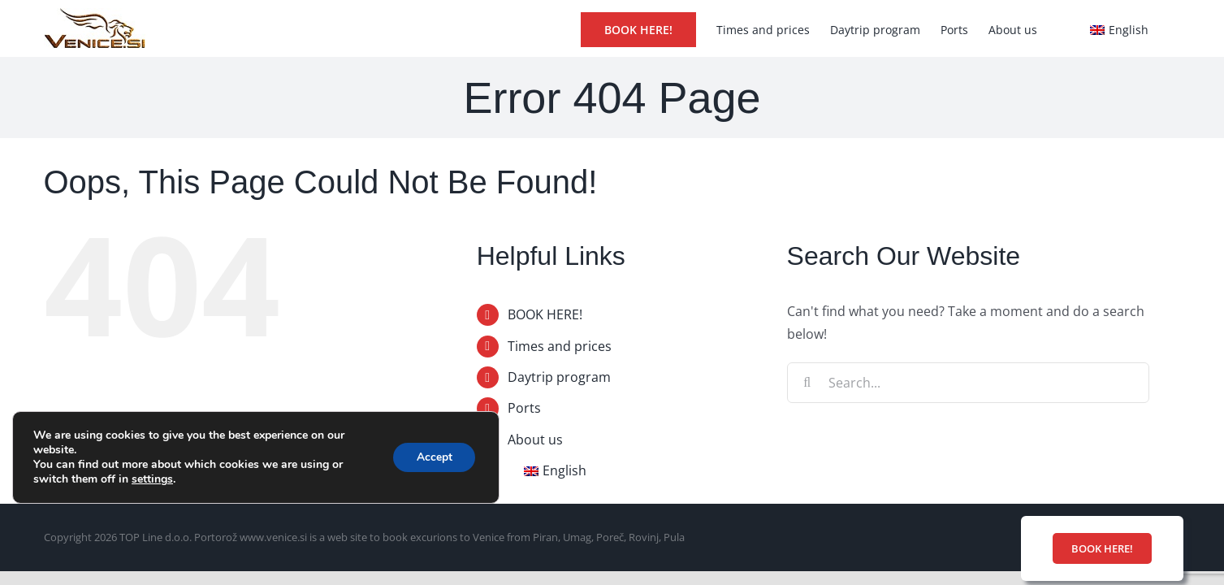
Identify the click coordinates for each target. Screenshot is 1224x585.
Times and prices (560, 346)
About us (535, 439)
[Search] (807, 382)
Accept (433, 457)
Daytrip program (559, 377)
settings (152, 479)
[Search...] (968, 382)
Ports (524, 408)
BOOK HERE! (545, 314)
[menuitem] (1119, 28)
